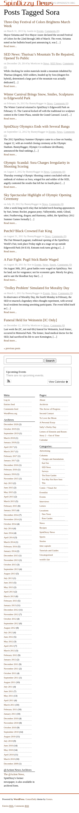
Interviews (44, 501)
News (46, 63)
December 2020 (11, 424)
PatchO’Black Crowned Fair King (28, 231)
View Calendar (58, 381)
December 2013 (11, 555)
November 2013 (11, 560)
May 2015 (8, 492)
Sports (53, 264)
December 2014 (11, 515)
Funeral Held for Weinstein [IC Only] (30, 320)
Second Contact (47, 413)
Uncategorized (46, 555)
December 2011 (11, 664)
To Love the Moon (48, 418)
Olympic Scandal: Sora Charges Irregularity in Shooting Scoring (37, 164)
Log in (7, 400)
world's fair (45, 559)
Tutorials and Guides (49, 550)
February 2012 (10, 655)
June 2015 (8, 487)
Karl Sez (45, 463)
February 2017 (10, 456)
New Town (46, 514)
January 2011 (10, 714)
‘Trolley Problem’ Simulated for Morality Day (36, 288)
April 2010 (9, 754)
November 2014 (11, 519)
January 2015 (10, 510)
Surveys (45, 471)
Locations (44, 510)
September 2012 (11, 623)
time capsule (45, 546)
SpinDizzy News (47, 532)
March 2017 (9, 451)
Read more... (10, 46)
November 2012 (11, 614)
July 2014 (8, 528)
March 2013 (9, 596)
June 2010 (8, 745)
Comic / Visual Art (48, 487)
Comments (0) (52, 31)
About (42, 400)
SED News (56, 63)
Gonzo (49, 799)
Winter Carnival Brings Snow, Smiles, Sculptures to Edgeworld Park (39, 96)
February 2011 (10, 709)
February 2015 (10, 506)
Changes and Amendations (53, 459)
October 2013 (10, 564)
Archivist (44, 404)
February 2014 (10, 546)
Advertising (45, 450)
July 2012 (8, 632)
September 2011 (11, 677)
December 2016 (11, 465)
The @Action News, (14, 774)
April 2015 (9, 496)
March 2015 (9, 501)
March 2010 (9, 759)
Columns (44, 455)
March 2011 (9, 704)
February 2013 (10, 600)
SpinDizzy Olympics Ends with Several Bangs (37, 126)
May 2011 (8, 695)
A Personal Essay (47, 422)
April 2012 (9, 646)
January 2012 (10, 659)
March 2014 (9, 542)
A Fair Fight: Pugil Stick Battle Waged (31, 260)
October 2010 (10, 727)
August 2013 (10, 573)
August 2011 (9, 682)
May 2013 (8, 587)
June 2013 (8, 582)
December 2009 (11, 763)
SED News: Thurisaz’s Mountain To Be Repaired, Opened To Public (39, 56)
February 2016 (10, 469)
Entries (7, 806)
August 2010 (10, 736)
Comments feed (11, 409)
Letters (43, 506)
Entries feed (9, 404)
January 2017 (10, 460)
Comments (22, 806)
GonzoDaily (31, 799)
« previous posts (12, 348)
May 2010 (8, 750)
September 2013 (11, 569)
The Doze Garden (49, 475)
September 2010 (11, 732)
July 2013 (8, 578)
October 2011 (10, 673)
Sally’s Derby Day (48, 427)
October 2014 (10, 524)
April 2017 (9, 447)
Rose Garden (47, 518)
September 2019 (11, 433)
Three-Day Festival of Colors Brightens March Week (37, 24)
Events (40, 31)
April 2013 (9, 591)
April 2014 (9, 537)
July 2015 (8, 483)
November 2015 (11, 478)
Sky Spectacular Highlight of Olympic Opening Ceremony (37, 197)
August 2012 (10, 628)
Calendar (44, 440)
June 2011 (8, 691)
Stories (43, 541)
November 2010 (11, 723)
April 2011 (9, 700)
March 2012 (9, 650)
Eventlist (44, 492)
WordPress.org (10, 413)
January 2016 (10, 474)
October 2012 (10, 618)
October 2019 (10, 429)
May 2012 (8, 641)
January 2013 (10, 605)
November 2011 (11, 668)
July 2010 (8, 741)
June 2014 (8, 533)
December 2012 (11, 609)
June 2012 (8, 637)
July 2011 (8, 686)
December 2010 (11, 718)
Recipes (43, 527)
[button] (8, 381)
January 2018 (10, 442)
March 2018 (9, 438)
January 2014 (10, 551)
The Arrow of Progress (50, 409)
